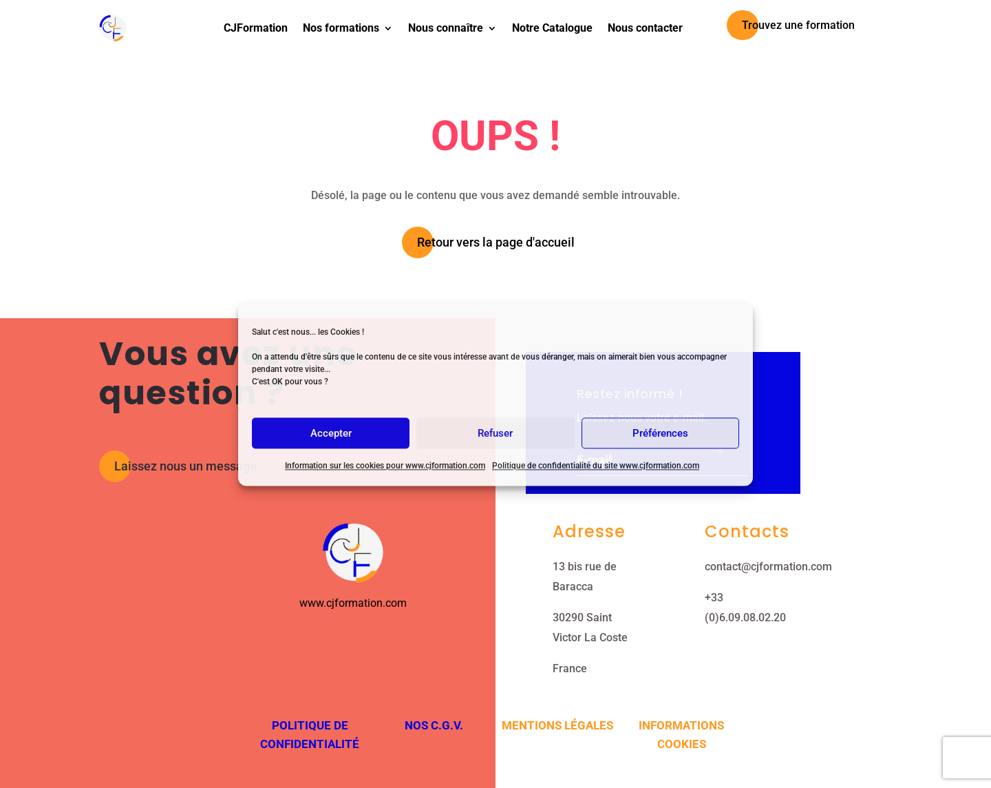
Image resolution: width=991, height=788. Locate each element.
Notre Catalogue (552, 27)
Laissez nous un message (185, 466)
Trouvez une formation (798, 25)
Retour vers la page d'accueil (496, 242)
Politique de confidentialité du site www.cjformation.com (595, 465)
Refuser (495, 433)
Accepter (331, 433)
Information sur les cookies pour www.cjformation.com (385, 465)
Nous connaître (445, 27)
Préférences (660, 433)
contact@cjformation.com (768, 566)
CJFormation (256, 27)
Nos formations (341, 27)
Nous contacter (645, 27)
